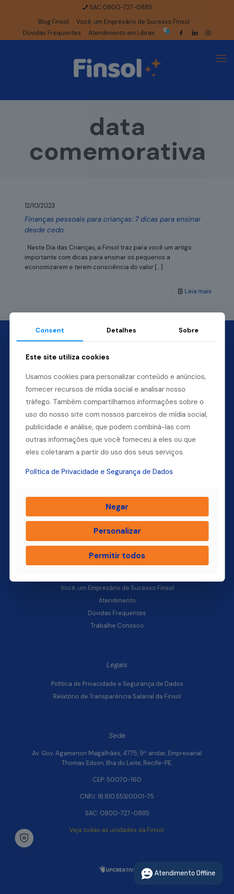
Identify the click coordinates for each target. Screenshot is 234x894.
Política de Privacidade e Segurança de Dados (99, 471)
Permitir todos (117, 555)
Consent (49, 330)
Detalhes (121, 330)
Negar (117, 506)
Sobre (189, 330)
